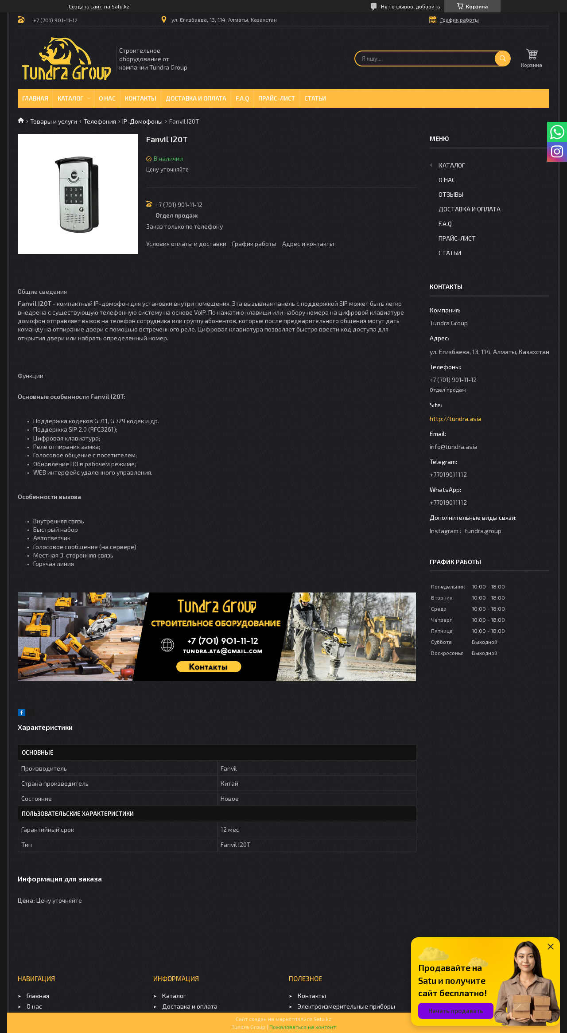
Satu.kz (322, 1019)
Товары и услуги (53, 121)
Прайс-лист (276, 98)
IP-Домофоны (142, 121)
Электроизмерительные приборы (346, 1006)
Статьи (315, 98)
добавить (428, 6)
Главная (35, 98)
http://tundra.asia (456, 418)
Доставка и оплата (196, 98)
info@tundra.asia (454, 446)
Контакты (140, 98)
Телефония (100, 121)
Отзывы (451, 194)
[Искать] (503, 58)
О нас (107, 98)
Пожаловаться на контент (302, 1027)
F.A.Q (242, 98)
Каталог (70, 98)
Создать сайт (85, 6)
